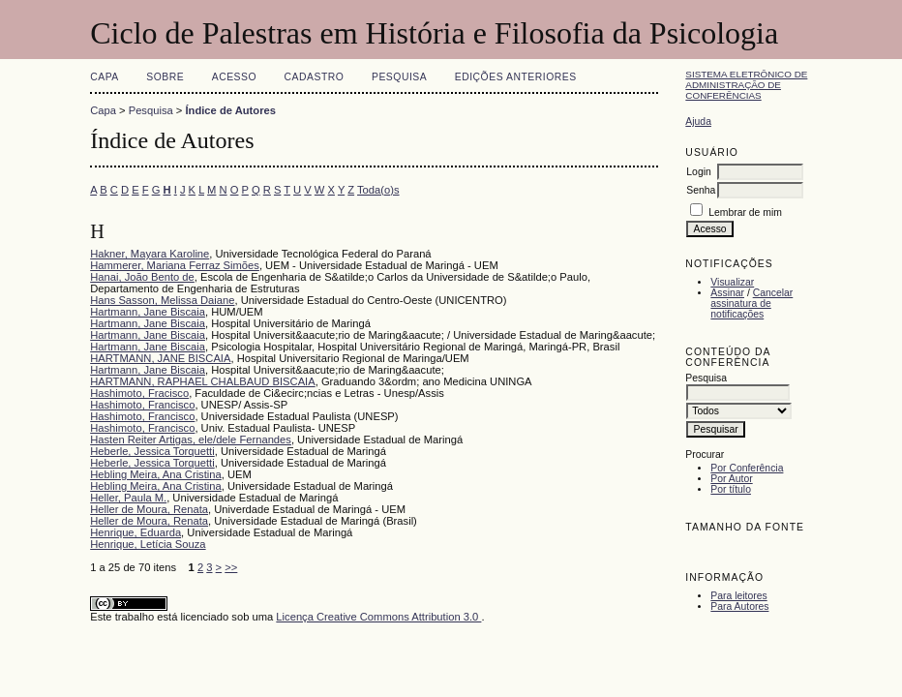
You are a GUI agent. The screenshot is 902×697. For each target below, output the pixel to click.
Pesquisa (399, 77)
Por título (730, 489)
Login (698, 172)
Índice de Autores (230, 110)
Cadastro (315, 77)
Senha (700, 190)
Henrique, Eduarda (135, 532)
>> (231, 567)
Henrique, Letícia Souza (147, 544)
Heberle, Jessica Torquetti (152, 451)
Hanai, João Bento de (142, 277)
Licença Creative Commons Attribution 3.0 (378, 616)
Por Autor (731, 478)
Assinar (727, 293)
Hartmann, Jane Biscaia (147, 312)
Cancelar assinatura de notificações (751, 303)
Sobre (165, 77)
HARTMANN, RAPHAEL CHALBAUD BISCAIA (203, 381)
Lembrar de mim (745, 212)
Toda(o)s (378, 190)
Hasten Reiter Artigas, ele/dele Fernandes (190, 439)
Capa (104, 77)
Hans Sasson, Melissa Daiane (162, 300)
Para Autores (739, 606)
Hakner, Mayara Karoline (149, 253)
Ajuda (698, 121)
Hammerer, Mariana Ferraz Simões (174, 265)
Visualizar (732, 282)
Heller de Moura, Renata (149, 509)
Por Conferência (746, 468)
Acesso (234, 77)
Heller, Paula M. (128, 497)
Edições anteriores (516, 77)
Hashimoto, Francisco (142, 404)
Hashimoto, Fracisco (139, 393)
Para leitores (738, 596)
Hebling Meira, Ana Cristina (156, 474)
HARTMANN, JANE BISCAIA (160, 358)
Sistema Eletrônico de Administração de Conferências (746, 85)
